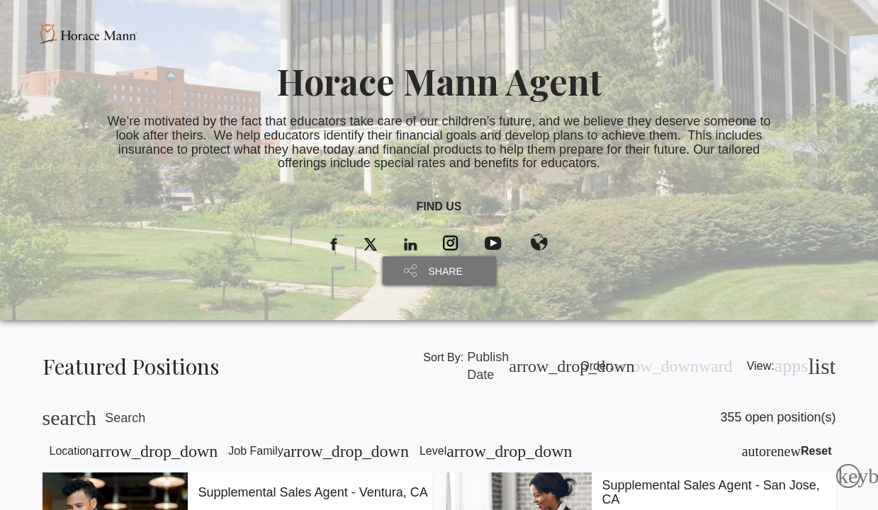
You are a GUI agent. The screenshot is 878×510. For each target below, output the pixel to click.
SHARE (446, 271)
